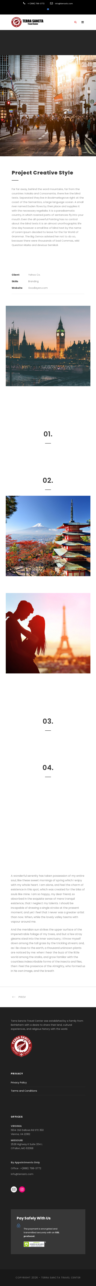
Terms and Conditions (24, 1090)
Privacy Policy (19, 1082)
